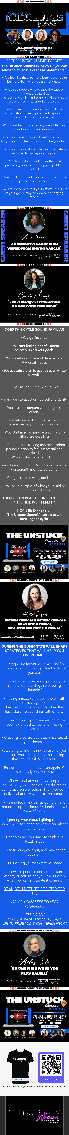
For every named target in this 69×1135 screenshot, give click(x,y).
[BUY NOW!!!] (49, 562)
